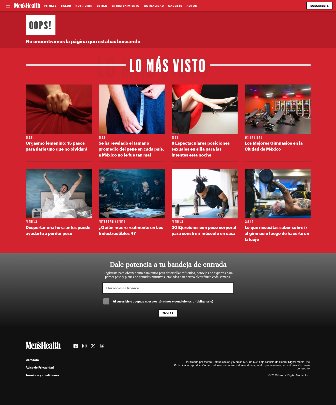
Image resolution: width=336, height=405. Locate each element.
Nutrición (83, 5)
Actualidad (154, 5)
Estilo (102, 5)
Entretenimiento (126, 5)
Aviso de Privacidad (40, 367)
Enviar (168, 313)
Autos (192, 5)
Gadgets (175, 5)
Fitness (50, 5)
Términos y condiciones (42, 375)
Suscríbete (319, 5)
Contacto (32, 359)
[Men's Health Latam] (27, 6)
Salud (66, 5)
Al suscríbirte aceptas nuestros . (163, 301)
